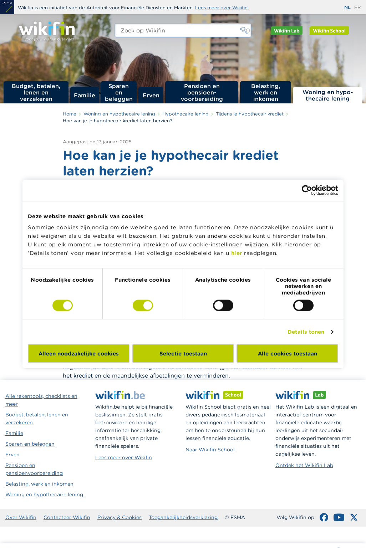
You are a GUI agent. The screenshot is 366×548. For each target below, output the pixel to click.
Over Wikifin (20, 517)
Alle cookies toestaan (287, 353)
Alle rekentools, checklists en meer (41, 400)
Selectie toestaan (183, 353)
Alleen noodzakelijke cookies (79, 353)
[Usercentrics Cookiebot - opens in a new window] (307, 190)
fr (357, 7)
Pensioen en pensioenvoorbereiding (34, 469)
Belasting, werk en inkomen (265, 92)
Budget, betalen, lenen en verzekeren (36, 92)
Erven (151, 95)
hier (236, 253)
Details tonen (306, 331)
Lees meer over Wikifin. (222, 8)
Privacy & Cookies (119, 517)
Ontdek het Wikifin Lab (304, 465)
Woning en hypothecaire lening (44, 494)
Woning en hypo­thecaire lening (328, 95)
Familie (84, 95)
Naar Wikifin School (210, 449)
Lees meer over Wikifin (123, 457)
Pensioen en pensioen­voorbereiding (202, 92)
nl (347, 7)
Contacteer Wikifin (67, 517)
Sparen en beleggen (119, 92)
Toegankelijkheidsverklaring (183, 517)
